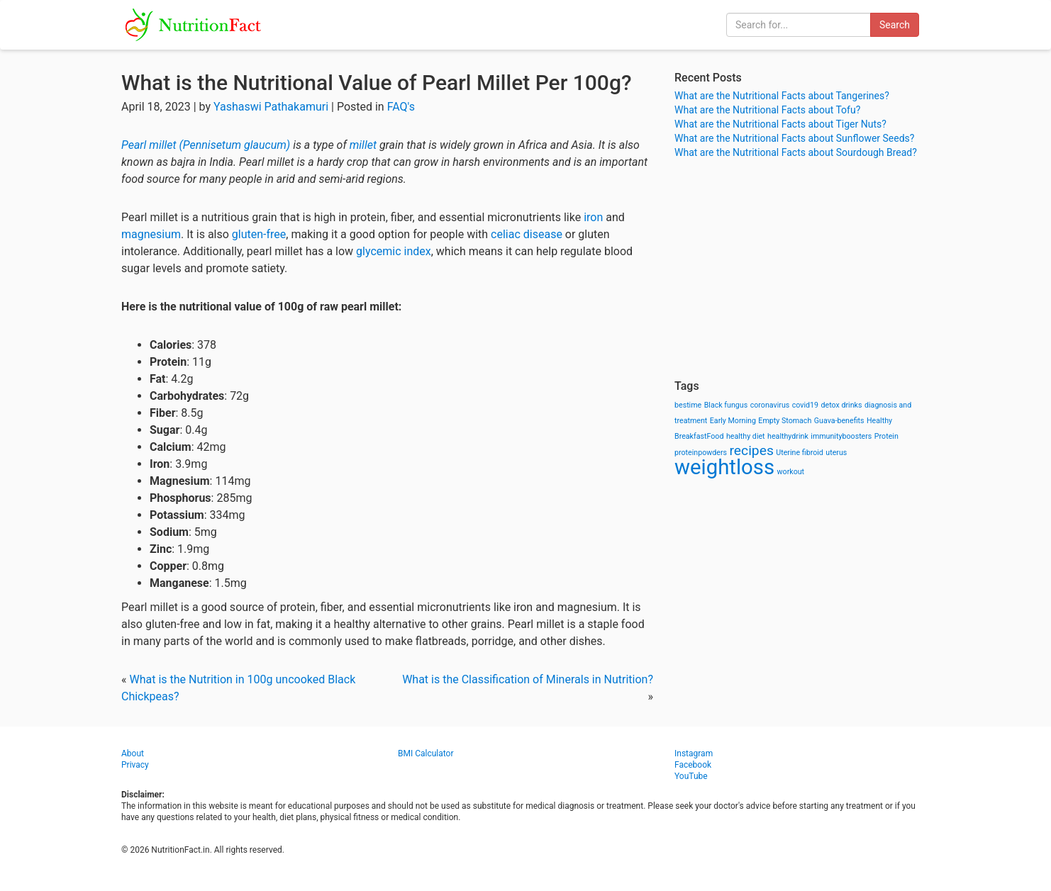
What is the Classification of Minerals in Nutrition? (527, 679)
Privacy (135, 765)
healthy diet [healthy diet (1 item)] (745, 436)
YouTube (691, 776)
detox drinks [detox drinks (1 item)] (841, 405)
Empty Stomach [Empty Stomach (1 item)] (784, 420)
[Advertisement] (802, 269)
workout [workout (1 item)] (791, 471)
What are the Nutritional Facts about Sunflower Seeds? (794, 138)
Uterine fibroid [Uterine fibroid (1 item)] (799, 452)
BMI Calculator (426, 753)
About (132, 753)
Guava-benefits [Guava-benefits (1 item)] (839, 420)
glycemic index (393, 251)
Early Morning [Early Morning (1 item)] (733, 420)
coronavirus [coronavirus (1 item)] (770, 405)
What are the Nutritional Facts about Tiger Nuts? (780, 124)
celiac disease (526, 234)
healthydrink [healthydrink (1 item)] (787, 436)
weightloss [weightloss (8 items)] (724, 467)
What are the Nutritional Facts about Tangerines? (781, 95)
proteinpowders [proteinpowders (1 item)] (700, 452)
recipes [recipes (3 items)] (752, 450)
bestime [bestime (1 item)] (687, 405)
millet (363, 145)
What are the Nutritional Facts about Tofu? (767, 110)
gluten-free (259, 234)
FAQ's (401, 106)
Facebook (692, 765)
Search (894, 24)
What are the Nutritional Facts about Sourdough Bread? (795, 152)
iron (593, 217)
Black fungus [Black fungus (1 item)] (725, 405)
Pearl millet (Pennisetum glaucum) (205, 145)
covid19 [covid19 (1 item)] (805, 405)
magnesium (151, 234)
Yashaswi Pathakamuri (270, 106)
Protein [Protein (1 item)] (886, 436)
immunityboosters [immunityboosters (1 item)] (841, 436)
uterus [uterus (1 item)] (836, 452)
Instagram (693, 753)
